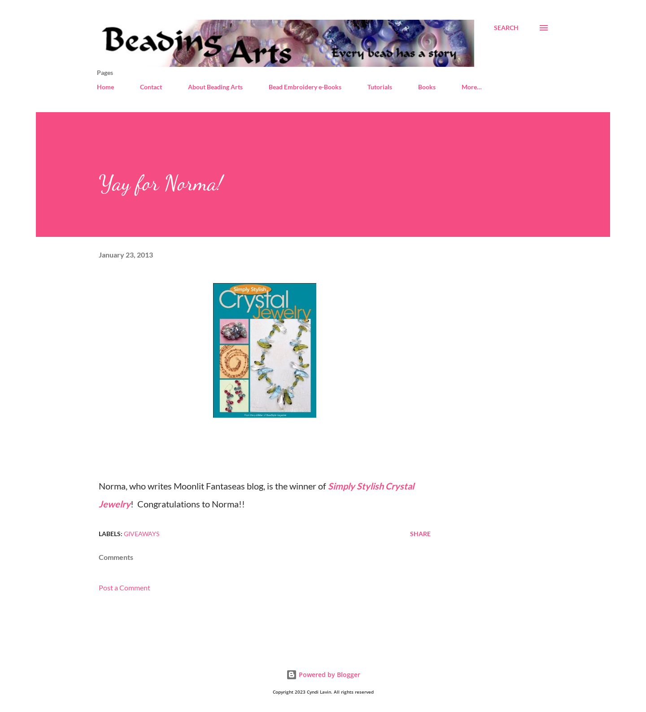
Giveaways (141, 533)
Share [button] (420, 533)
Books (427, 87)
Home (105, 87)
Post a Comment (124, 587)
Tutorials (379, 87)
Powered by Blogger (323, 674)
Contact (151, 87)
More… (472, 87)
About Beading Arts (215, 87)
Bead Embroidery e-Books (305, 87)
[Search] (506, 28)
